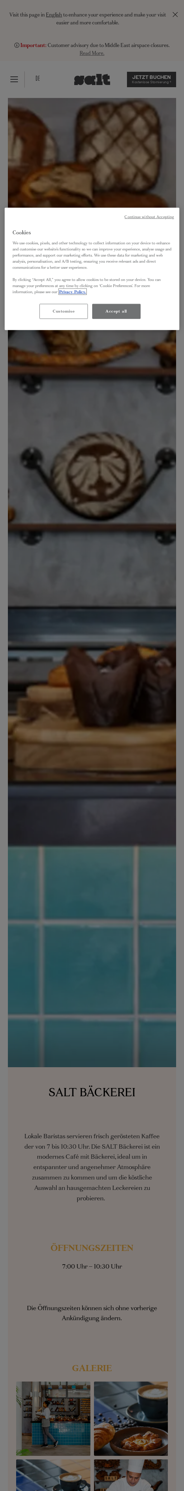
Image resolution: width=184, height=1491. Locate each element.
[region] (92, 269)
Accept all (116, 311)
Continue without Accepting (149, 217)
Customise (64, 311)
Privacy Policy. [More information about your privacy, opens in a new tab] (72, 291)
